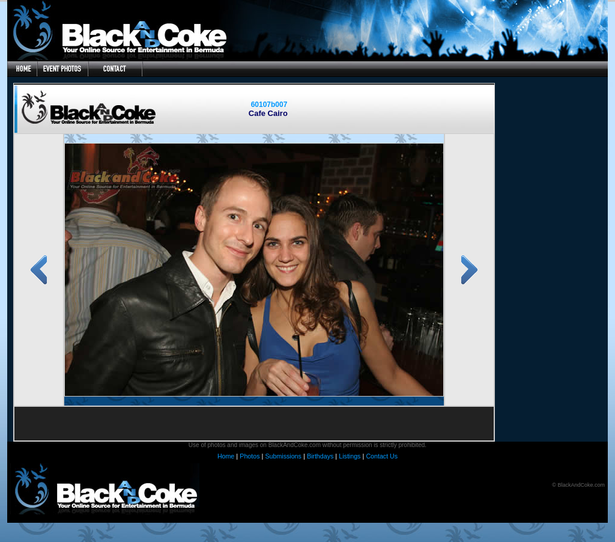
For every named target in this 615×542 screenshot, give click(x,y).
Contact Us (382, 456)
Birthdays (320, 456)
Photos (249, 456)
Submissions (283, 456)
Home (225, 456)
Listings (349, 456)
